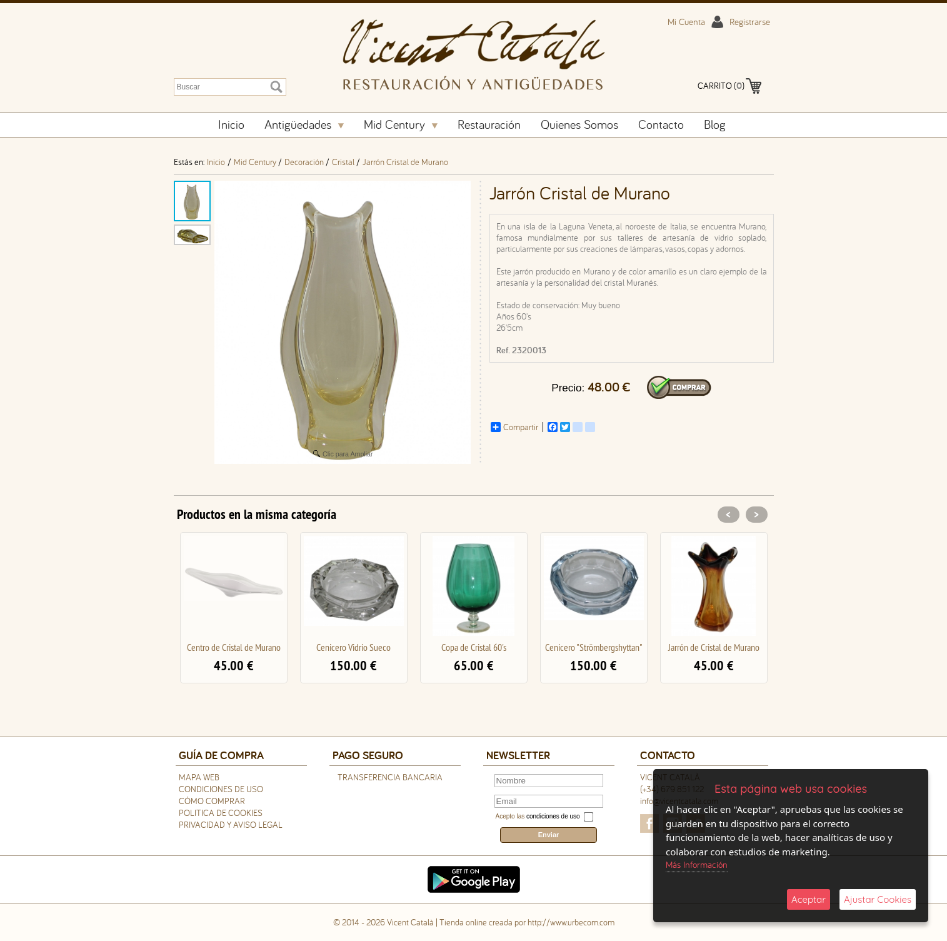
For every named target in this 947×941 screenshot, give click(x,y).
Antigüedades (304, 124)
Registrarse (749, 22)
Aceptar (808, 899)
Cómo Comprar (212, 801)
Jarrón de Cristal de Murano (713, 647)
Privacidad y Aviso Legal (231, 824)
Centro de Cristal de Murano (234, 647)
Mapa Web (199, 777)
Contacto (661, 124)
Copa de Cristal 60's (473, 647)
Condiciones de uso (221, 789)
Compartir (514, 427)
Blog (715, 124)
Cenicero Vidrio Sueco (353, 647)
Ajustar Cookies (877, 899)
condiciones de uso (553, 816)
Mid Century (401, 124)
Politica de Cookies (221, 812)
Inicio (231, 124)
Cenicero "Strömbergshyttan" (594, 647)
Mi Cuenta (686, 22)
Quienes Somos (579, 124)
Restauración (489, 124)
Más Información (697, 864)
